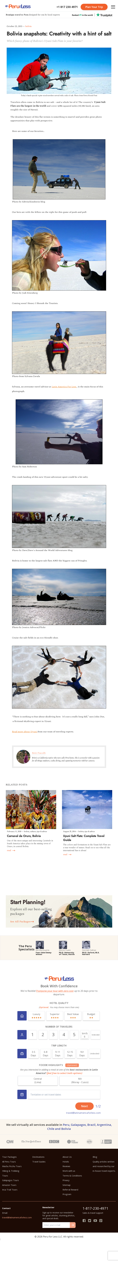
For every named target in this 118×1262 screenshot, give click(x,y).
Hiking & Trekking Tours (10, 1173)
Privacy (66, 1180)
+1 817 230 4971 (67, 7)
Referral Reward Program (70, 1192)
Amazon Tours (9, 1185)
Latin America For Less (64, 386)
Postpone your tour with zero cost (55, 990)
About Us (67, 1156)
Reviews (66, 1166)
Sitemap (67, 1185)
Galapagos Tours (10, 1180)
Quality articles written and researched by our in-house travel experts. (104, 1166)
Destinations (38, 1156)
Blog (95, 1156)
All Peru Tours (9, 1161)
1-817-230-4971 (95, 1208)
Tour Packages (9, 1156)
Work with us (69, 1170)
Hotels (66, 1161)
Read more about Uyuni (25, 731)
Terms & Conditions (72, 1175)
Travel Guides (38, 1161)
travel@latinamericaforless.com (83, 1112)
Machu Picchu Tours (12, 1166)
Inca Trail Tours (9, 1189)
